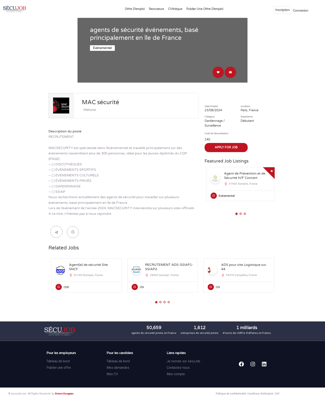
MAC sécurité (100, 102)
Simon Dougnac (64, 393)
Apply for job (226, 147)
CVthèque (175, 9)
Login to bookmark (218, 72)
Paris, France (249, 110)
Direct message (230, 72)
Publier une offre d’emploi (204, 9)
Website (89, 110)
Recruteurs (156, 9)
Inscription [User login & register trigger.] (282, 10)
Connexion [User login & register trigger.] (300, 10)
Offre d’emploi (135, 9)
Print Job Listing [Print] (73, 232)
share (56, 232)
